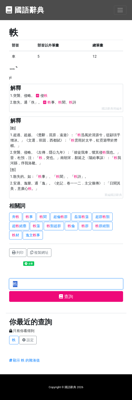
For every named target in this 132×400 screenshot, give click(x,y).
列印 (18, 252)
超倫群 (60, 217)
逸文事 (33, 235)
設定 (28, 340)
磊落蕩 (81, 217)
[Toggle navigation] (120, 10)
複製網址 (39, 252)
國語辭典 (25, 10)
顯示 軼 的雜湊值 (24, 360)
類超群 (54, 226)
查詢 (66, 296)
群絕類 (102, 226)
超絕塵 (19, 226)
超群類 (102, 217)
